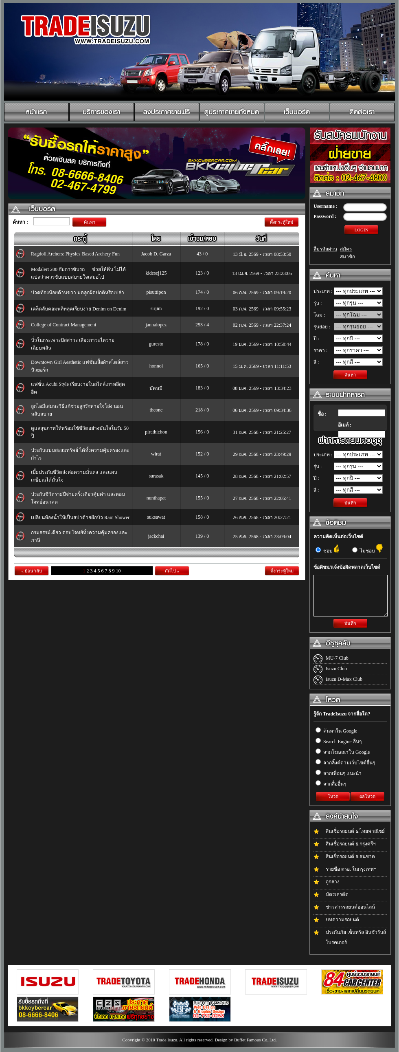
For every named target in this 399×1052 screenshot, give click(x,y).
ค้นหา (89, 222)
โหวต (333, 796)
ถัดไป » (172, 570)
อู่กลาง (333, 882)
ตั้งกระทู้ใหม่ (281, 222)
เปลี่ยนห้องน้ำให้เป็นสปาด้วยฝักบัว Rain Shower (80, 517)
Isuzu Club (336, 668)
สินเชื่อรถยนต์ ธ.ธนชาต (350, 856)
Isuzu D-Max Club (344, 679)
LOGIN (361, 229)
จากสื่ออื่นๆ (331, 784)
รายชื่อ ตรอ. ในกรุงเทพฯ (351, 869)
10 (118, 571)
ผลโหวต (367, 796)
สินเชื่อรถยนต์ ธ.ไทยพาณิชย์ (355, 831)
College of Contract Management (63, 325)
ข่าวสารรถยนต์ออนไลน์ (350, 907)
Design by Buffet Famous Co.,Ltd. (245, 1039)
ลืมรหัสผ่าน (325, 249)
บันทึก (350, 502)
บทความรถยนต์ (342, 919)
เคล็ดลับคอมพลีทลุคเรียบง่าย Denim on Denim (78, 309)
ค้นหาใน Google (336, 731)
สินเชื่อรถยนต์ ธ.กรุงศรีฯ (351, 844)
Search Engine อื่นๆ (339, 741)
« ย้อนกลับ (31, 570)
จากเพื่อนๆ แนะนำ (339, 773)
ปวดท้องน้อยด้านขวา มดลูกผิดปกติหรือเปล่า (77, 292)
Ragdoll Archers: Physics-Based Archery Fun (75, 254)
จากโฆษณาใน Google (343, 752)
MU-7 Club (337, 658)
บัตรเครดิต (337, 894)
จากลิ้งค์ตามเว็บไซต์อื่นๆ (345, 763)
